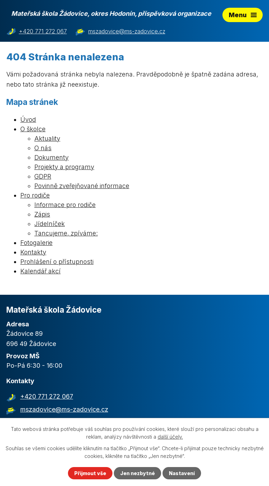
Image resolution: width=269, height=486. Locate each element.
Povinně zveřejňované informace (81, 185)
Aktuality (47, 138)
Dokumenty (51, 157)
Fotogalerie (36, 242)
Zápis (42, 214)
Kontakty (33, 252)
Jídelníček (49, 223)
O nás (42, 148)
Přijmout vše (90, 473)
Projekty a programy (64, 167)
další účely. (170, 437)
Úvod (28, 119)
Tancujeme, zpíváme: (66, 233)
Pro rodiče (35, 195)
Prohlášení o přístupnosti (57, 261)
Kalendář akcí (40, 271)
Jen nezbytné (137, 473)
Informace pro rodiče (65, 204)
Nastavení (182, 473)
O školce (33, 129)
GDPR (42, 176)
